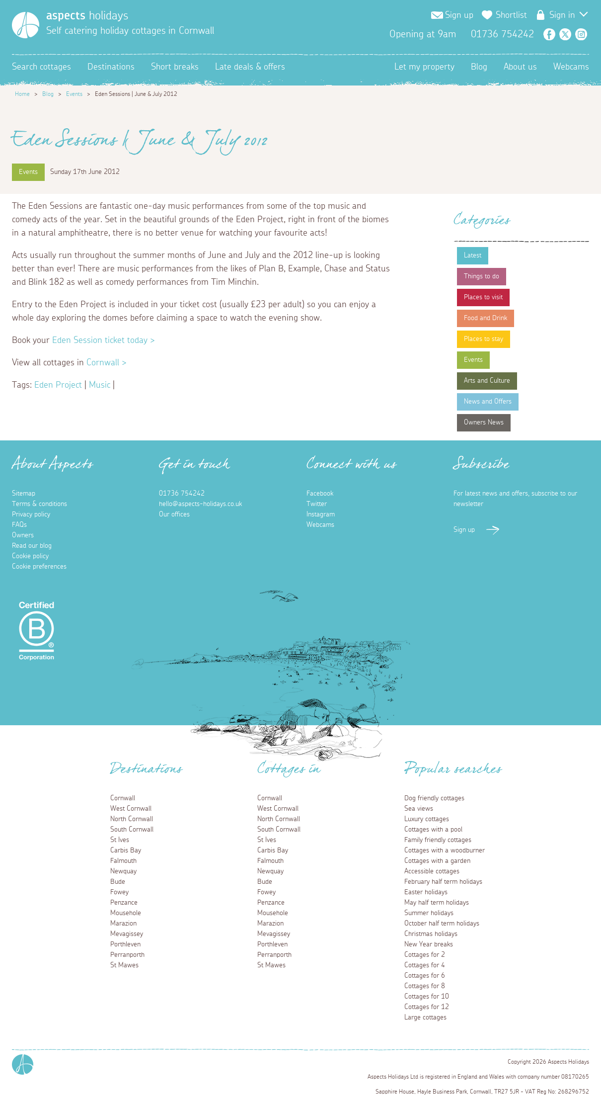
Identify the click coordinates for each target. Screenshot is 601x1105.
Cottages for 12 (426, 1007)
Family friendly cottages (437, 840)
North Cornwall (131, 819)
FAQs (19, 524)
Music (99, 385)
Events (74, 94)
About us (520, 67)
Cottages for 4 (424, 965)
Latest (472, 255)
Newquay (123, 871)
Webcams (571, 67)
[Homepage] (25, 25)
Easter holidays (426, 892)
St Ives (119, 840)
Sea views (418, 808)
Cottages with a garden (437, 860)
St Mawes (124, 965)
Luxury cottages (426, 819)
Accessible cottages (431, 871)
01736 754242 (182, 493)
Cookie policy (30, 556)
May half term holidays (436, 902)
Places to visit (483, 297)
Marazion (123, 923)
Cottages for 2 (424, 954)
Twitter (565, 34)
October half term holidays (441, 923)
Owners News (484, 422)
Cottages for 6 (424, 975)
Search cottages (41, 67)
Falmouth (123, 860)
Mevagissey (126, 934)
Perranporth (127, 954)
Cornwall (122, 798)
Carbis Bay (125, 850)
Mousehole (125, 913)
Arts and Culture (487, 380)
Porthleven (125, 944)
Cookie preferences (39, 566)
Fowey (119, 892)
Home (22, 94)
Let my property (424, 67)
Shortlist (511, 15)
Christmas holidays (430, 934)
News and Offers (488, 401)
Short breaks (175, 67)
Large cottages (425, 1017)
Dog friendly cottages (434, 798)
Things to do (481, 276)
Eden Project (58, 385)
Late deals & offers (250, 67)
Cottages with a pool (433, 829)
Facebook (549, 34)
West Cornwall (130, 808)
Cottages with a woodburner (444, 850)
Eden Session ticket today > (102, 340)
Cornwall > (105, 362)
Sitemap (23, 493)
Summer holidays (428, 913)
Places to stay (483, 339)
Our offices (174, 514)
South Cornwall (131, 829)
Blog (479, 67)
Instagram (581, 34)
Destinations (111, 67)
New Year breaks (428, 944)
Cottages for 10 (426, 996)
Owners (23, 535)
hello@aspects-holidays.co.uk (200, 504)
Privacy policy (31, 514)
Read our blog (32, 545)
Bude (117, 881)
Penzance (124, 902)
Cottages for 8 (424, 986)
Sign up (459, 15)
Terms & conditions (39, 504)
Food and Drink (485, 318)
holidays (87, 16)
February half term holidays (443, 881)
